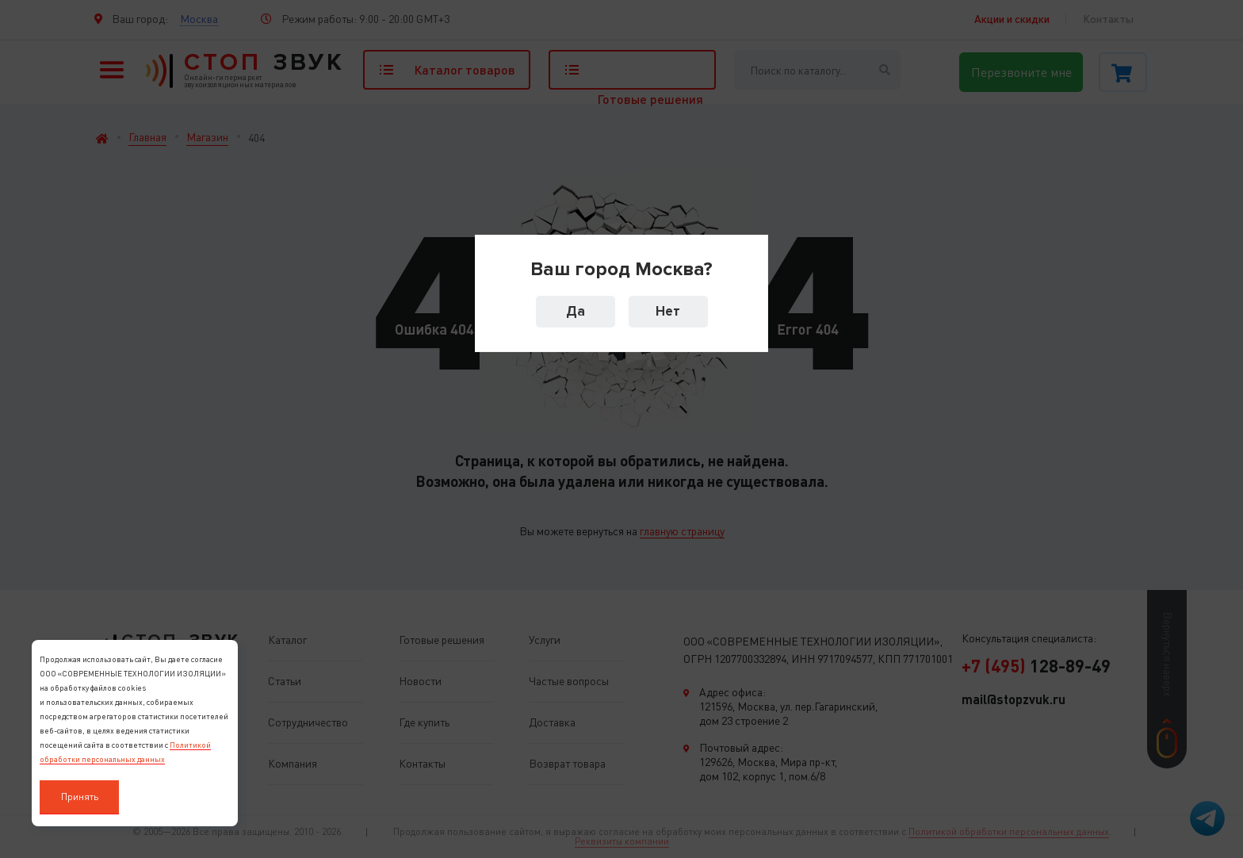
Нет (668, 311)
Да (575, 311)
